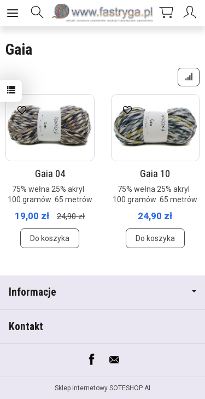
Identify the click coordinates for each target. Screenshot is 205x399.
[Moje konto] (191, 13)
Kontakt (26, 326)
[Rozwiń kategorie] (12, 13)
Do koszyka (49, 238)
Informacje (102, 292)
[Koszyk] (166, 13)
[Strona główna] (102, 13)
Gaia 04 (50, 173)
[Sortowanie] (189, 77)
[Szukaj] (37, 13)
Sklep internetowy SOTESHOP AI (102, 388)
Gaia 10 (155, 173)
